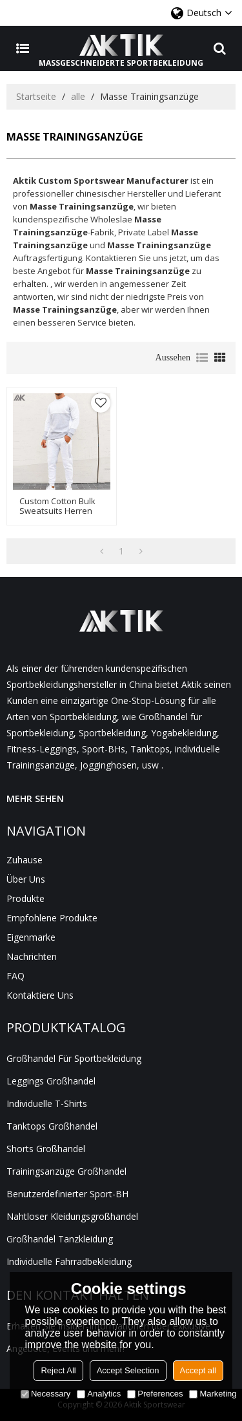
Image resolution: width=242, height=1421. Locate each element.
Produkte (25, 898)
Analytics (99, 1393)
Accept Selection (128, 1370)
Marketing (212, 1393)
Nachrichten (31, 956)
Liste (202, 358)
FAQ (15, 976)
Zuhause (24, 860)
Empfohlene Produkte (51, 918)
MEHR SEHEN (35, 798)
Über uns (25, 879)
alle (78, 96)
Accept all (198, 1370)
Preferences (155, 1393)
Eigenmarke (30, 937)
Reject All (58, 1370)
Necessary (45, 1393)
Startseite (36, 96)
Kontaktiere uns (40, 995)
